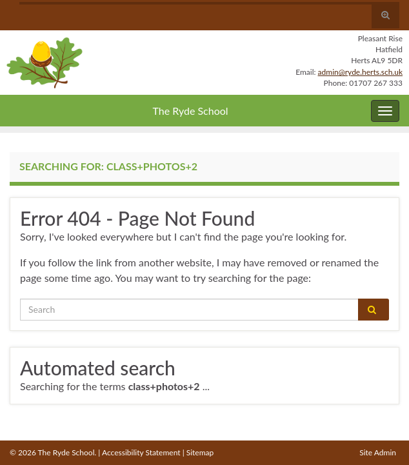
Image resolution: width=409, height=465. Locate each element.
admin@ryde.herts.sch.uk (360, 72)
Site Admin (377, 452)
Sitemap (200, 452)
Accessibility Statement (141, 452)
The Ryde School (190, 110)
